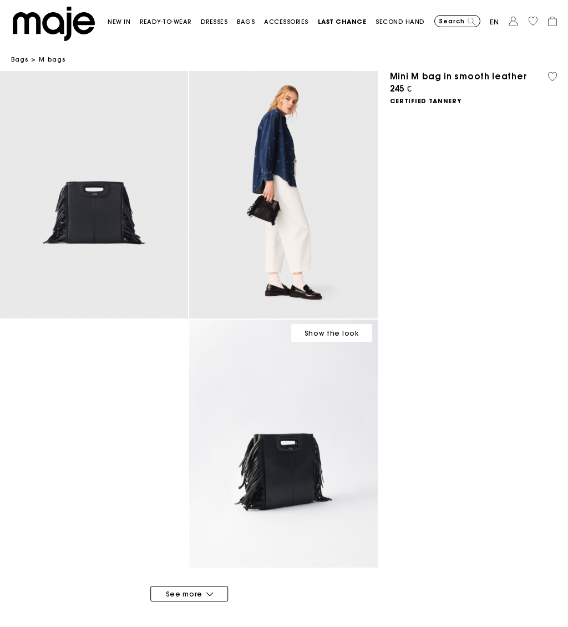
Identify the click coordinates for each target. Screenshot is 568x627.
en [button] (494, 22)
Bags (19, 59)
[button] (124, 22)
